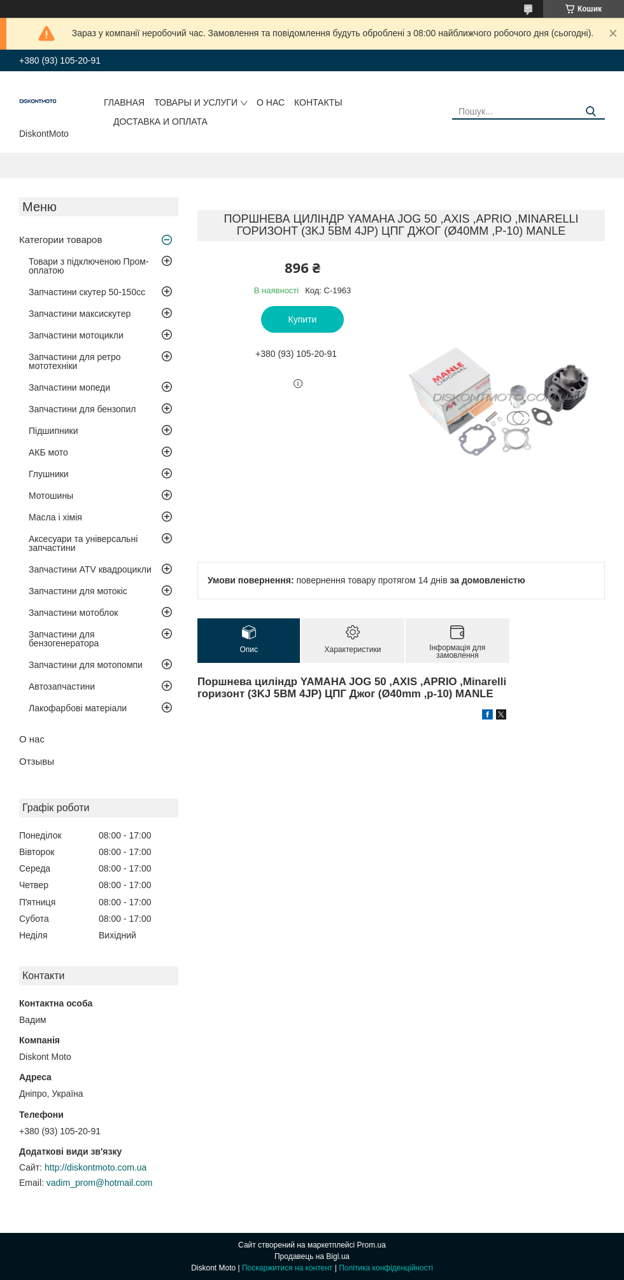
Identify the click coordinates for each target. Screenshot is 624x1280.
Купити (302, 319)
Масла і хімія (55, 517)
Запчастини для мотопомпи (86, 665)
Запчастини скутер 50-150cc (87, 292)
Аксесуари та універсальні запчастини (83, 543)
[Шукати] (590, 112)
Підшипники (53, 431)
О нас (271, 102)
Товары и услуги (196, 102)
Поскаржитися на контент (287, 1267)
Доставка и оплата (160, 121)
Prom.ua (371, 1245)
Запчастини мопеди (69, 387)
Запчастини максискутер (80, 314)
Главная (124, 102)
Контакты (318, 102)
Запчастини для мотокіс (78, 591)
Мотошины (51, 495)
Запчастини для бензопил (82, 409)
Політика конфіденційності (386, 1267)
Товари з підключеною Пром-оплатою (89, 265)
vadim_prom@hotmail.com (99, 1183)
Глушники (49, 474)
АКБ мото (48, 452)
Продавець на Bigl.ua (312, 1256)
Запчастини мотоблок (73, 613)
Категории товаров (60, 239)
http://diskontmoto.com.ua (95, 1167)
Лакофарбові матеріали (78, 708)
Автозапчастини (62, 686)
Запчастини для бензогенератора (64, 638)
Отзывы (36, 761)
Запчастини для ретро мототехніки (74, 361)
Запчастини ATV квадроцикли (90, 569)
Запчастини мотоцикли (76, 335)
